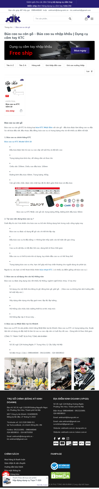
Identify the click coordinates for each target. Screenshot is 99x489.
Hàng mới (36, 65)
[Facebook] (54, 438)
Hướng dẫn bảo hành (13, 467)
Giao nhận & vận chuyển (14, 463)
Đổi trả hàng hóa (11, 474)
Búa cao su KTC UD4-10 (13, 105)
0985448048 (36, 10)
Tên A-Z (10, 65)
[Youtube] (63, 438)
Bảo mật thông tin (12, 470)
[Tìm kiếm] (70, 18)
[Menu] (92, 18)
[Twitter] (59, 438)
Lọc (89, 71)
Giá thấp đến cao (53, 65)
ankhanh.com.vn (68, 428)
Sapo (87, 484)
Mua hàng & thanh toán (14, 459)
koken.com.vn (81, 432)
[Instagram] (68, 438)
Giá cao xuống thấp (75, 65)
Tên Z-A (22, 65)
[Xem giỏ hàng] (86, 18)
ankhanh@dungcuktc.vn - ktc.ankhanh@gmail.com (69, 10)
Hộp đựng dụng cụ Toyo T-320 (27, 480)
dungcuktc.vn (81, 428)
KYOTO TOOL (10, 101)
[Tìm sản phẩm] (52, 18)
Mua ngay (80, 50)
